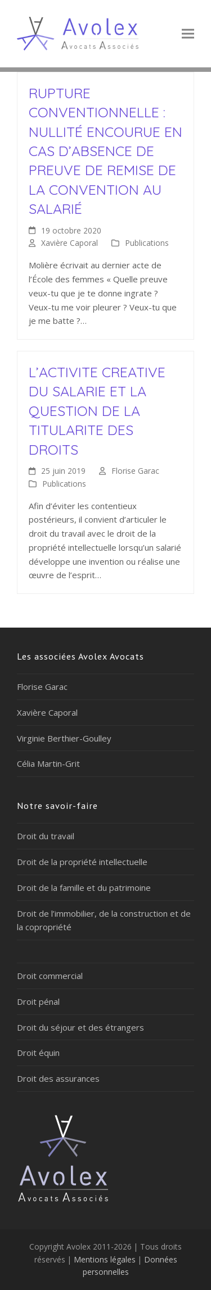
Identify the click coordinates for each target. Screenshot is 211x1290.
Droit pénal (38, 1001)
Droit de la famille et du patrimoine (84, 887)
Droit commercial (50, 975)
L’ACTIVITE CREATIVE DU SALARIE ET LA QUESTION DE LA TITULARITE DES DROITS (97, 410)
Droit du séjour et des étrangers (80, 1027)
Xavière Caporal (69, 242)
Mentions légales (105, 1259)
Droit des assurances (58, 1078)
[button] (188, 33)
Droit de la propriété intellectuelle (82, 861)
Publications (147, 242)
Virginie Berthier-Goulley (64, 738)
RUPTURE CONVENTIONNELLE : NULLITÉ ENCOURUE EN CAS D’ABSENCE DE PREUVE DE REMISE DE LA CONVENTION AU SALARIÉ (105, 150)
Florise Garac (135, 470)
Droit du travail (45, 835)
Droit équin (38, 1052)
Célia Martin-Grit (48, 763)
